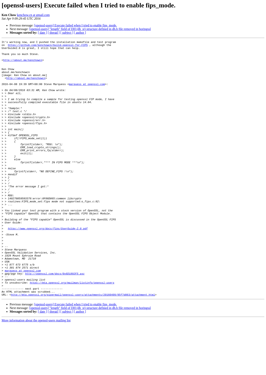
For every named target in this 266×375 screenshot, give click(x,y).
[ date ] (42, 32)
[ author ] (80, 32)
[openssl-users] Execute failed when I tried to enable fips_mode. (75, 25)
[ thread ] (54, 32)
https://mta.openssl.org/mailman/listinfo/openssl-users (72, 331)
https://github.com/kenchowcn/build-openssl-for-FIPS (48, 46)
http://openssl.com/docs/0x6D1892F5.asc (54, 320)
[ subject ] (66, 32)
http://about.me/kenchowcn (22, 64)
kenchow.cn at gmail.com (33, 15)
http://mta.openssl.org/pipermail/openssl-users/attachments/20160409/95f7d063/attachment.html (83, 346)
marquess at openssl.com (87, 93)
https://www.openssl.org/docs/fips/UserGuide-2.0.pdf (48, 266)
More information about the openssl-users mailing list (36, 371)
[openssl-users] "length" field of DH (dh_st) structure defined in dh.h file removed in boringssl (90, 29)
